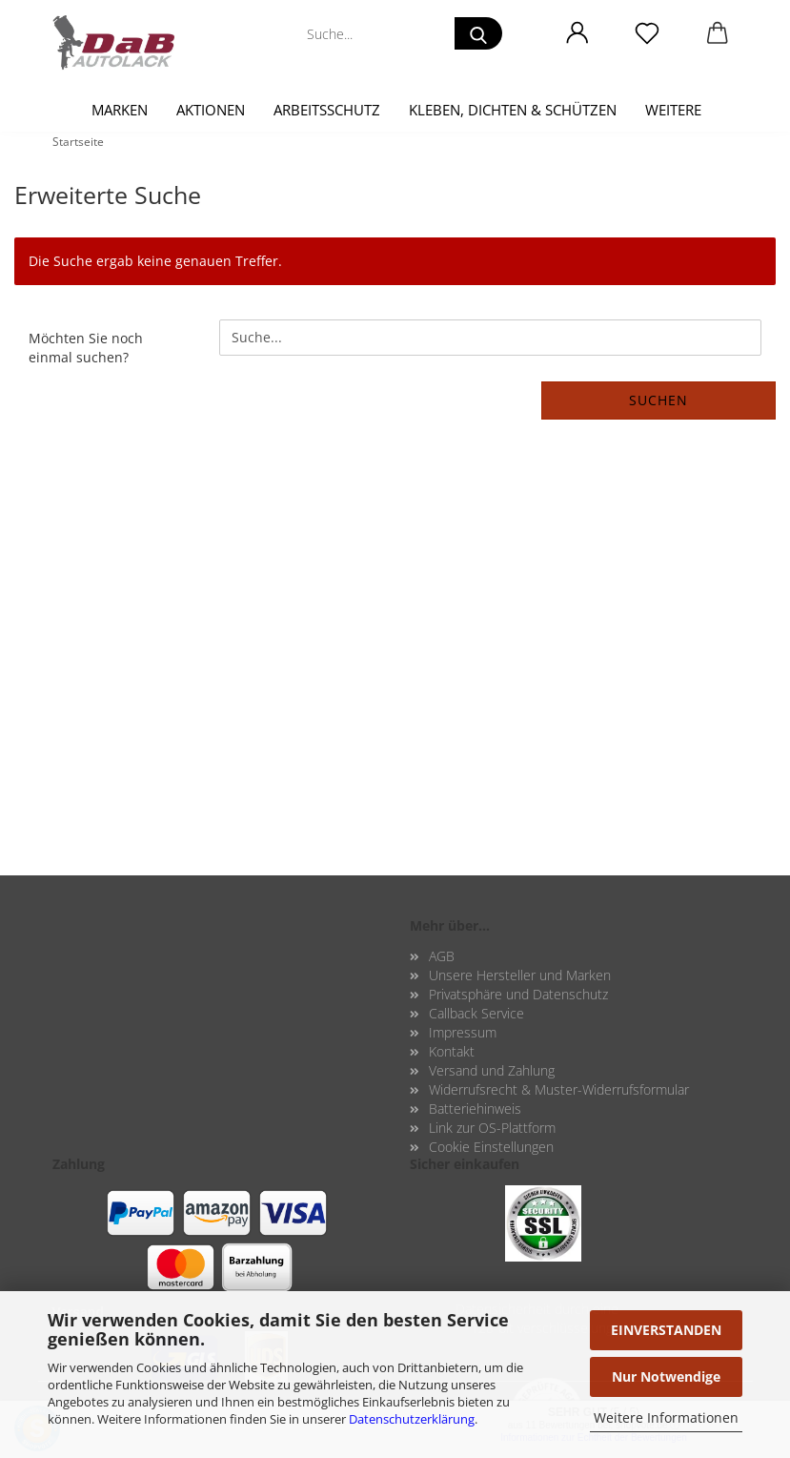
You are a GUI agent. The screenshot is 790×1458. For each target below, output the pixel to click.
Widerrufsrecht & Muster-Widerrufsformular (559, 1089)
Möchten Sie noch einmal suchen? (86, 347)
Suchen (658, 400)
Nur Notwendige (666, 1376)
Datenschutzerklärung (412, 1418)
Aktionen (210, 109)
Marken (119, 109)
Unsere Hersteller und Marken (520, 975)
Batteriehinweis (475, 1108)
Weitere (673, 109)
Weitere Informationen (666, 1417)
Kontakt (452, 1051)
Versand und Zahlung (492, 1070)
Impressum (462, 1032)
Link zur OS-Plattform (492, 1128)
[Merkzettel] (647, 33)
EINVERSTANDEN (666, 1330)
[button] (578, 33)
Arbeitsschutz (326, 109)
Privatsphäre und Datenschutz (518, 994)
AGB (442, 956)
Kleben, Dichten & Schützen (513, 109)
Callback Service (476, 1013)
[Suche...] (478, 33)
